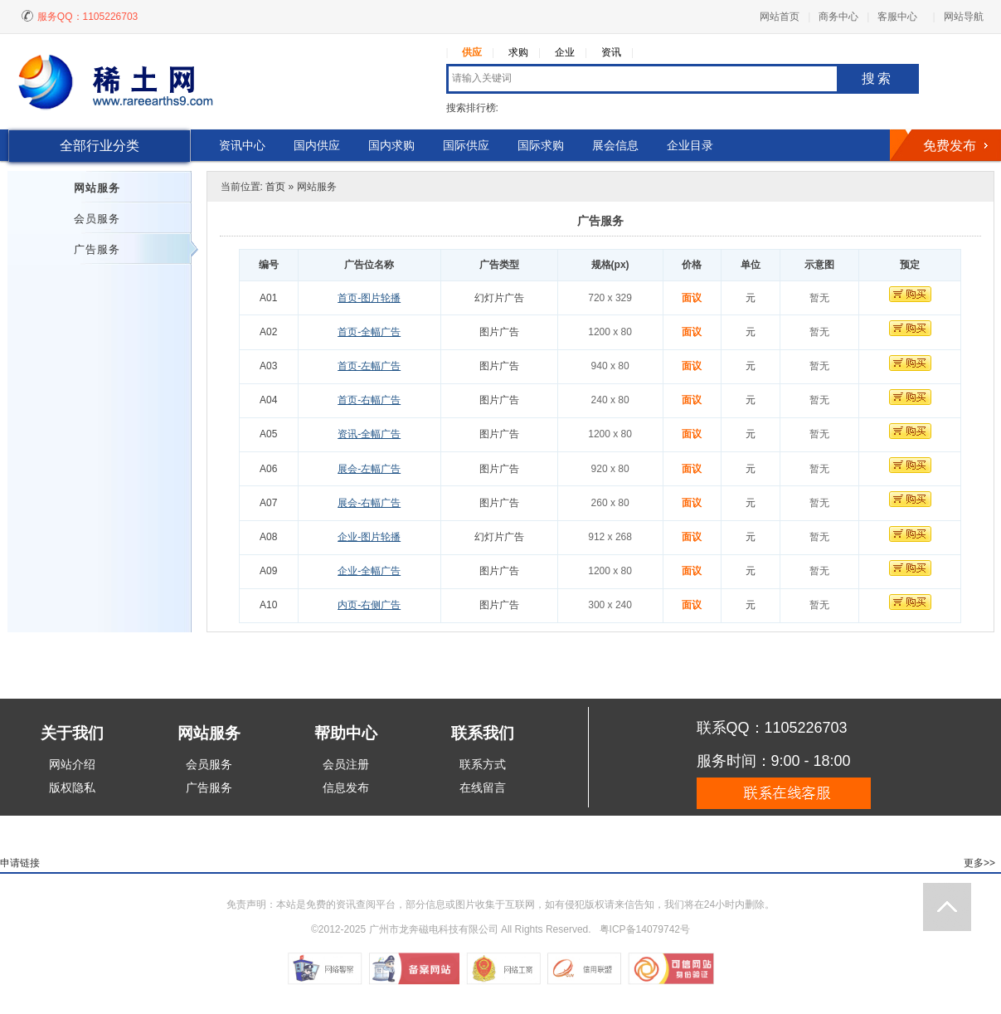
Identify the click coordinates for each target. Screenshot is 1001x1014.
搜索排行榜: (472, 108)
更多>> (979, 863)
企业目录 (690, 145)
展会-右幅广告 (369, 503)
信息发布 (346, 787)
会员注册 (346, 764)
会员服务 (97, 218)
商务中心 (838, 16)
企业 (565, 52)
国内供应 (317, 145)
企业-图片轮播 (369, 537)
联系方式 (482, 764)
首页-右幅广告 (369, 400)
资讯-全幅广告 (369, 434)
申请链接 (20, 863)
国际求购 (541, 145)
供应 (472, 52)
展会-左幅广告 (369, 469)
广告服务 (97, 249)
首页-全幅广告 (369, 332)
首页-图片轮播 (369, 298)
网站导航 (964, 16)
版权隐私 (72, 787)
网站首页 (779, 16)
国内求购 (391, 145)
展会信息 (615, 145)
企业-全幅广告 (369, 571)
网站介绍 (72, 764)
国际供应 (466, 145)
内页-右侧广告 (369, 605)
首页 (275, 187)
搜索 (877, 78)
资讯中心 (242, 145)
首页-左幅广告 (369, 366)
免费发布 (949, 146)
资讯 (611, 52)
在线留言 (482, 787)
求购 (518, 52)
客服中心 (897, 16)
